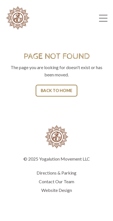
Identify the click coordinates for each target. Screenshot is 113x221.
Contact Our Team (56, 181)
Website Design (56, 190)
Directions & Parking (56, 172)
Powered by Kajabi (56, 206)
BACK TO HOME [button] (56, 90)
